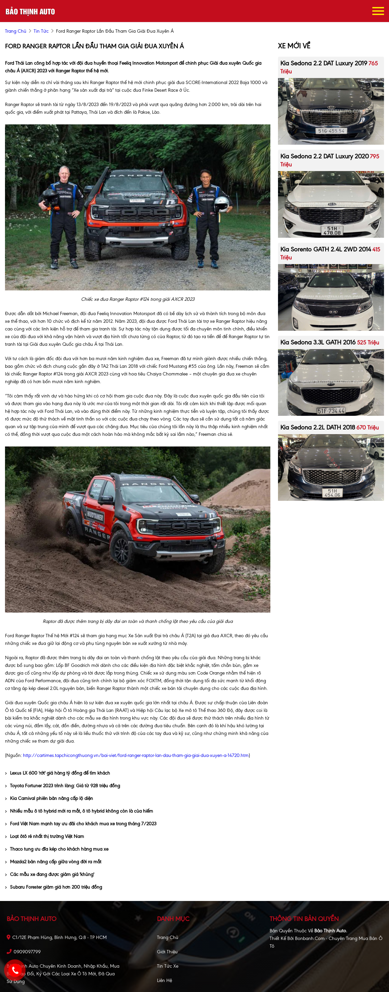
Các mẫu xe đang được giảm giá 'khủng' (49, 874)
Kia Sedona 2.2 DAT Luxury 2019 (323, 63)
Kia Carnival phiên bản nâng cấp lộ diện (49, 798)
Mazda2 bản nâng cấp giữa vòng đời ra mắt (53, 862)
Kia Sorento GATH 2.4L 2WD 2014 (325, 249)
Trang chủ (167, 937)
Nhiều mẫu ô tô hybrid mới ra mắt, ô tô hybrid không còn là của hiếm (79, 811)
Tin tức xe (167, 966)
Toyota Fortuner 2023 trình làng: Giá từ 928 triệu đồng (62, 786)
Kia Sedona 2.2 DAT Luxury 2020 (324, 156)
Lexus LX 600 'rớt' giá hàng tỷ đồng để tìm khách (57, 773)
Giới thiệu (167, 952)
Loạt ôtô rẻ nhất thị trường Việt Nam (44, 836)
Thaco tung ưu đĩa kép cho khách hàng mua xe (56, 849)
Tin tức (41, 31)
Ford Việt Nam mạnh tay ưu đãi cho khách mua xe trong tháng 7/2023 (80, 824)
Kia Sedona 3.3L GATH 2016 (318, 342)
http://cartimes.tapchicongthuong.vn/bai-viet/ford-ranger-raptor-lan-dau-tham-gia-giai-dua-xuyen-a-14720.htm (136, 755)
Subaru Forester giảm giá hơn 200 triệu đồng (53, 887)
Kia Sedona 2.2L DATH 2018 (317, 427)
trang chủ (15, 31)
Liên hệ (164, 980)
